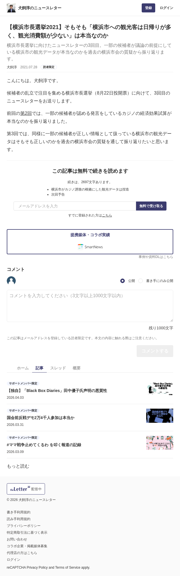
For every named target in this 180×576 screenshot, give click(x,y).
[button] (11, 280)
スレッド (58, 368)
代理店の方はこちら (22, 553)
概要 (77, 368)
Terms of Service (67, 568)
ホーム (23, 368)
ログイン (166, 8)
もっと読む (18, 466)
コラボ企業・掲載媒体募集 (27, 546)
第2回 (26, 113)
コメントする (154, 351)
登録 (148, 8)
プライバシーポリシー (24, 526)
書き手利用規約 (18, 512)
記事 (39, 368)
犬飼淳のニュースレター (39, 8)
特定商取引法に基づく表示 (27, 533)
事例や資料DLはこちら (156, 257)
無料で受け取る (151, 206)
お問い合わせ (17, 539)
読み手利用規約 (18, 519)
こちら (107, 215)
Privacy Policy (37, 568)
